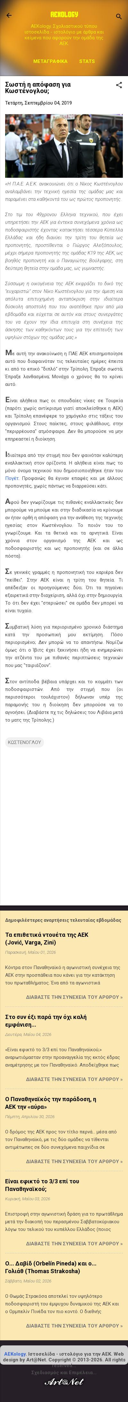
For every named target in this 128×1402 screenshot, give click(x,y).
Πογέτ (12, 478)
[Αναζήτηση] (119, 17)
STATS (87, 61)
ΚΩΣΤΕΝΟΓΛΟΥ (24, 742)
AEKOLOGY (64, 15)
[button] (119, 85)
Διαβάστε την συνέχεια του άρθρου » (74, 997)
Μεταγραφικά (50, 61)
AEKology (15, 1354)
